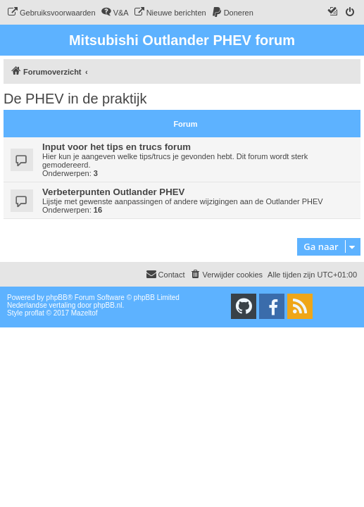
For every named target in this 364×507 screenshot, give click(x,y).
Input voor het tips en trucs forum (116, 147)
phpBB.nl (108, 305)
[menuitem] (51, 12)
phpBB (57, 297)
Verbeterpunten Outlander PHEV (113, 192)
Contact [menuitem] (165, 274)
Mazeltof (84, 313)
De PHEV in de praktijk (75, 98)
